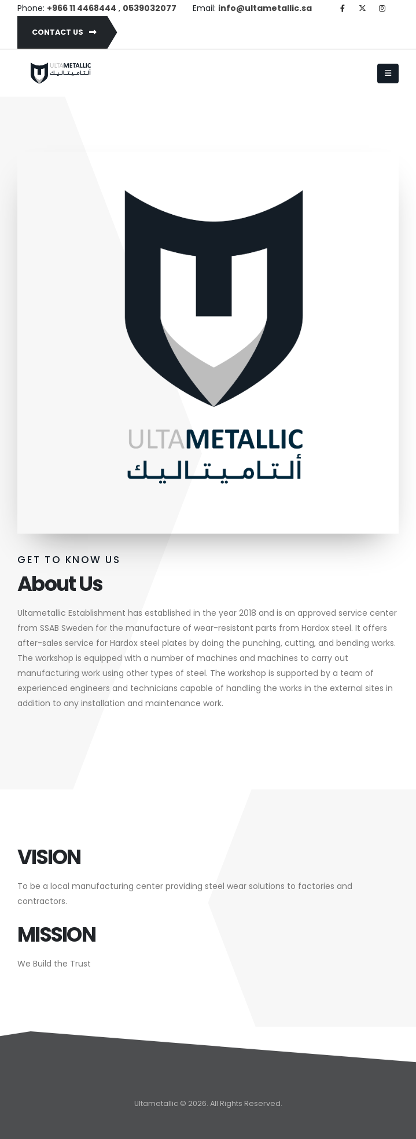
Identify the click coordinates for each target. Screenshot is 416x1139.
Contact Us (64, 32)
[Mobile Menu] (388, 73)
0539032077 (149, 8)
